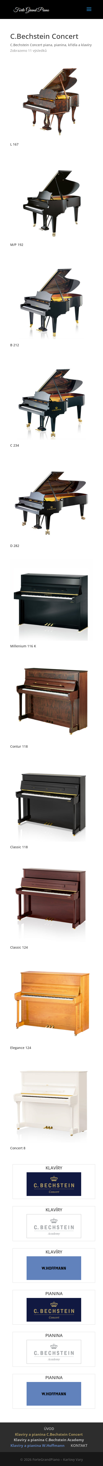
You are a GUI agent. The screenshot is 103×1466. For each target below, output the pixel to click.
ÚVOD (49, 1428)
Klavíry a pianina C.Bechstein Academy (49, 1439)
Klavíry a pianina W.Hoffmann (37, 1445)
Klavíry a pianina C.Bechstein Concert (49, 1434)
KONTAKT (79, 1445)
